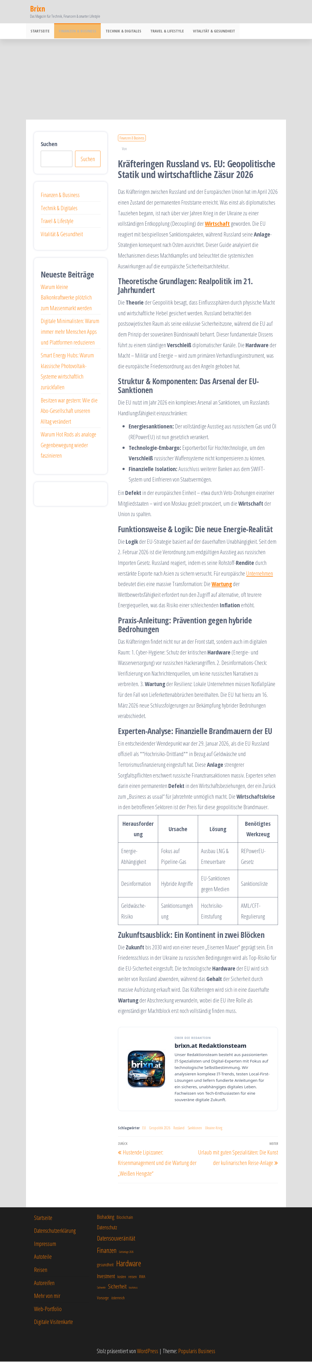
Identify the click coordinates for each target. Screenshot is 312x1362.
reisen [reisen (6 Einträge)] (132, 1277)
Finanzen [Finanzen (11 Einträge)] (107, 1251)
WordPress (147, 1351)
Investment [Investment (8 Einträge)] (106, 1276)
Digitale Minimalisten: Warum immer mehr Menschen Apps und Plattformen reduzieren (70, 331)
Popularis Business (196, 1351)
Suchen (49, 144)
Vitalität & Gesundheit (209, 31)
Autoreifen (44, 1283)
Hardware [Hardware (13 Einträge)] (128, 1264)
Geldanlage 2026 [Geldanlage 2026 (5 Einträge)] (126, 1252)
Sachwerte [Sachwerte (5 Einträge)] (101, 1288)
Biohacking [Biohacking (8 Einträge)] (105, 1217)
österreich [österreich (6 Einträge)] (118, 1298)
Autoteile (43, 1257)
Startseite (39, 31)
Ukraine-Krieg (213, 1128)
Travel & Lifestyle (163, 31)
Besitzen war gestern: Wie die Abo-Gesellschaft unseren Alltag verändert (69, 411)
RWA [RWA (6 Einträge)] (142, 1277)
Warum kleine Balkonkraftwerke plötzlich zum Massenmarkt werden (66, 297)
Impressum (45, 1244)
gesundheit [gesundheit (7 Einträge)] (105, 1265)
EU (144, 1128)
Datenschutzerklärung (55, 1231)
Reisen (40, 1270)
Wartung (221, 584)
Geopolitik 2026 (159, 1128)
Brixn (37, 8)
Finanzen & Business (76, 31)
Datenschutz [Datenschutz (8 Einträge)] (107, 1227)
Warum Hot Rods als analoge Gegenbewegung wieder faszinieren (68, 445)
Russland (178, 1128)
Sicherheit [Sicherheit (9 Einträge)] (117, 1287)
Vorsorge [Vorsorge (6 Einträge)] (103, 1298)
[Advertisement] (156, 79)
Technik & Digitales (120, 31)
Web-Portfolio (48, 1309)
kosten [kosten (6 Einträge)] (121, 1277)
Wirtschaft (217, 224)
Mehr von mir (47, 1296)
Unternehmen (259, 574)
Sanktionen (195, 1128)
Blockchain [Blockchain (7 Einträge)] (125, 1218)
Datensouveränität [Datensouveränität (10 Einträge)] (116, 1238)
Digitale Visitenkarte (53, 1322)
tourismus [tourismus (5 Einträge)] (133, 1288)
